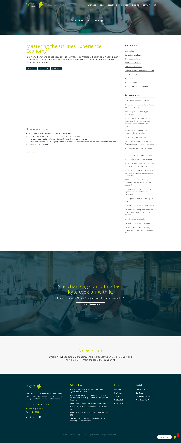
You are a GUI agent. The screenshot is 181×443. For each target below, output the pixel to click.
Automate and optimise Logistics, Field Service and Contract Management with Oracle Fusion (139, 173)
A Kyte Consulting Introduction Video (138, 155)
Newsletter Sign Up (143, 400)
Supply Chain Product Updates (136, 86)
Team (102, 5)
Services (124, 5)
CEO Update (129, 51)
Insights (135, 5)
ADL (49, 404)
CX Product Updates (132, 59)
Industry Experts (131, 75)
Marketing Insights (143, 396)
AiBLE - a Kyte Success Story (135, 137)
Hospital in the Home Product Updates (139, 71)
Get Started (118, 400)
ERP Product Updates (133, 63)
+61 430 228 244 (33, 412)
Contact (146, 5)
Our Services (140, 389)
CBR (38, 404)
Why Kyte (92, 5)
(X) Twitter (43, 68)
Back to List (32, 152)
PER (44, 404)
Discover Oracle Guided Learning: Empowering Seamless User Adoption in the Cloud (139, 230)
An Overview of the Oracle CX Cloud (138, 159)
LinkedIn (31, 68)
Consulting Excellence (133, 55)
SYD (33, 404)
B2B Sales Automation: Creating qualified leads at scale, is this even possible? (138, 182)
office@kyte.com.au (35, 408)
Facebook (56, 68)
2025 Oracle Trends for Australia (137, 101)
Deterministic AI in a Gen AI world (137, 223)
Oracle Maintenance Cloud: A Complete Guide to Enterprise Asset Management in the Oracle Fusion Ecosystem (89, 397)
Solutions (112, 5)
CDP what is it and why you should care (139, 205)
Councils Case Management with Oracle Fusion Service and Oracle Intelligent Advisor (139, 212)
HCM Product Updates (133, 67)
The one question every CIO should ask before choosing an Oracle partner (87, 419)
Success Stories (131, 82)
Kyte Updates (130, 79)
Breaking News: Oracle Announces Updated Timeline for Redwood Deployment (138, 191)
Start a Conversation (90, 305)
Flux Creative (112, 435)
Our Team (118, 393)
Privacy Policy (119, 403)
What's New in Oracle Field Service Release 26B (88, 403)
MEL (28, 404)
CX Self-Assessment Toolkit (135, 219)
